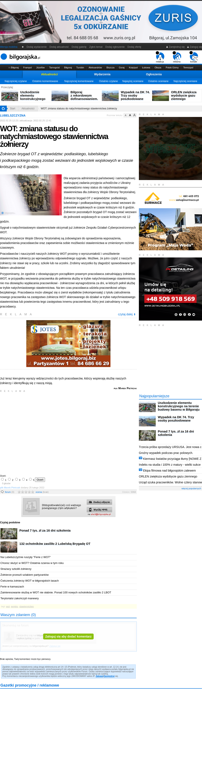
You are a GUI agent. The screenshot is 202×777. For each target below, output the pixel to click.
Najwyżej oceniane (132, 81)
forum (9, 492)
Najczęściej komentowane (79, 81)
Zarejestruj (109, 676)
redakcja (160, 57)
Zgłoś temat (96, 46)
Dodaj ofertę (134, 46)
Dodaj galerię (79, 46)
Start (12, 108)
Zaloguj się (194, 46)
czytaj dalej (127, 314)
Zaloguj (99, 676)
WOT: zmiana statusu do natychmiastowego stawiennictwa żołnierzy (79, 108)
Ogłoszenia (154, 74)
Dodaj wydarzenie (36, 46)
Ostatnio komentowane (45, 81)
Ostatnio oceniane (158, 81)
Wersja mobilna (8, 46)
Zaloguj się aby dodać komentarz (68, 636)
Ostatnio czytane (108, 81)
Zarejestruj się (175, 46)
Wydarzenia (102, 74)
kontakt (193, 57)
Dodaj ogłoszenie (115, 46)
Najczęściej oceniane (185, 81)
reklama (177, 57)
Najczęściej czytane (16, 81)
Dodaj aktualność (59, 46)
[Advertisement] (39, 433)
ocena (42, 492)
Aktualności (49, 74)
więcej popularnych (191, 488)
